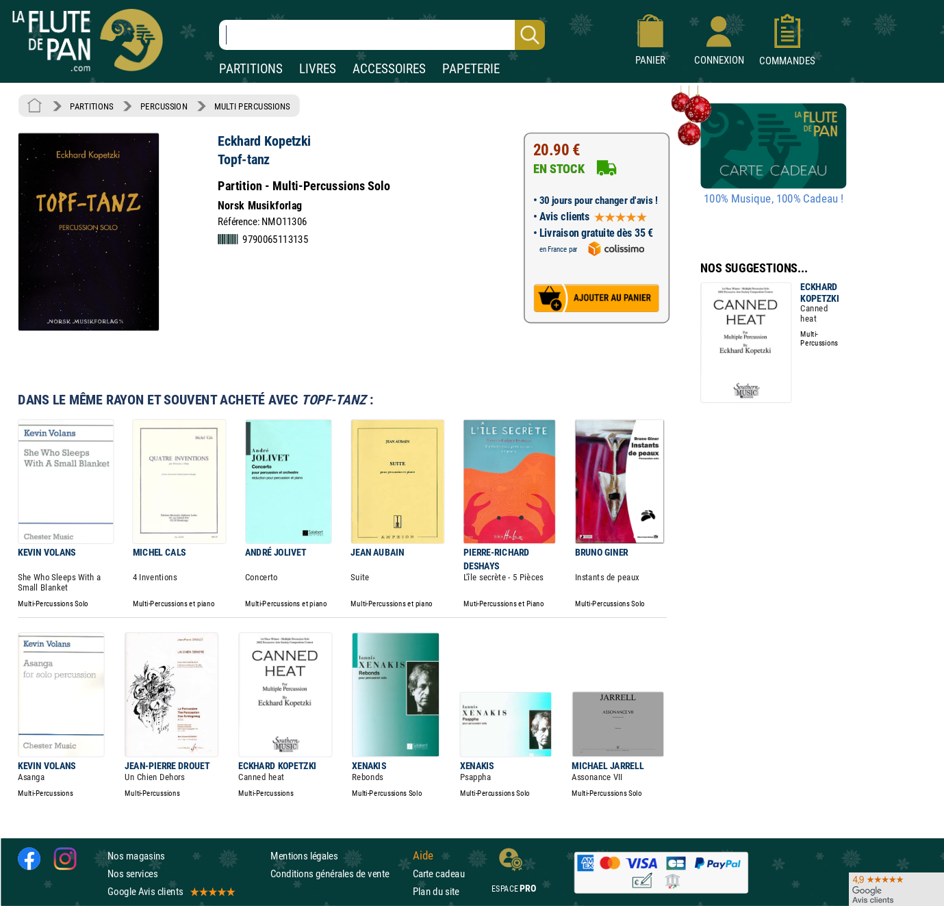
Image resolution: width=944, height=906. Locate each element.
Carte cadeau (439, 873)
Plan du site (436, 891)
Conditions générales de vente (338, 873)
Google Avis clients (170, 891)
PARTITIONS (251, 69)
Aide (423, 855)
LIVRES (317, 69)
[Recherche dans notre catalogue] (382, 35)
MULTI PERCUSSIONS (252, 106)
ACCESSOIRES (389, 69)
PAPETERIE (471, 69)
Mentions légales (303, 856)
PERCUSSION (164, 106)
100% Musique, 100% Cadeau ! (773, 199)
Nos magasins (136, 856)
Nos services (132, 873)
